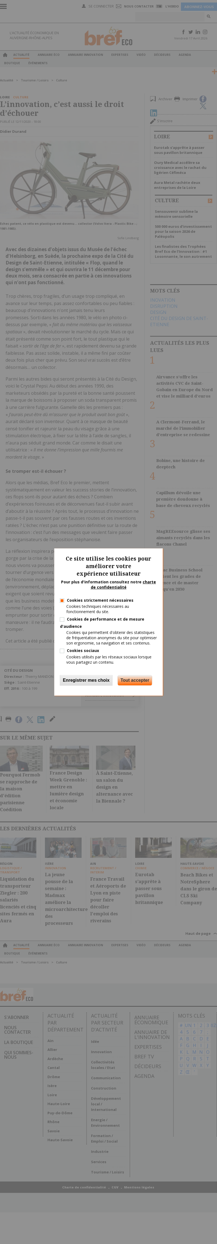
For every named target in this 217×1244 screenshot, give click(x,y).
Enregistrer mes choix (86, 680)
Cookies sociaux (83, 650)
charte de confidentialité (123, 584)
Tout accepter (134, 680)
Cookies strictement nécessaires (100, 600)
